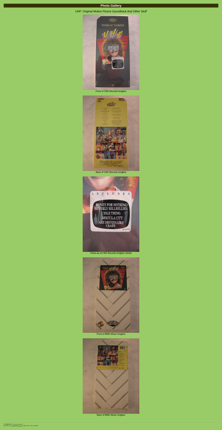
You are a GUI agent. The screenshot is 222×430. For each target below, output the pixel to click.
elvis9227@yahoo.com (17, 425)
